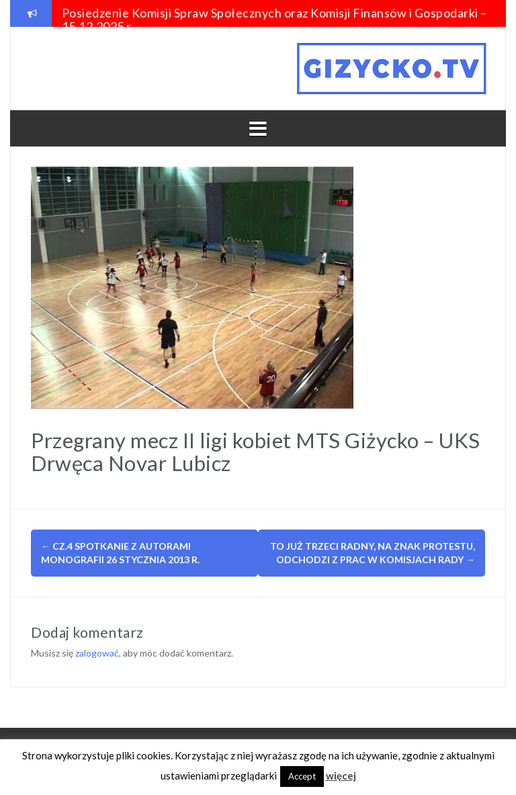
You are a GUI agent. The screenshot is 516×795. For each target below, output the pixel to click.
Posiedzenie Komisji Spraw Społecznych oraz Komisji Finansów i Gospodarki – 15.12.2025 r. (274, 19)
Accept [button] (302, 776)
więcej (341, 775)
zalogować (97, 653)
